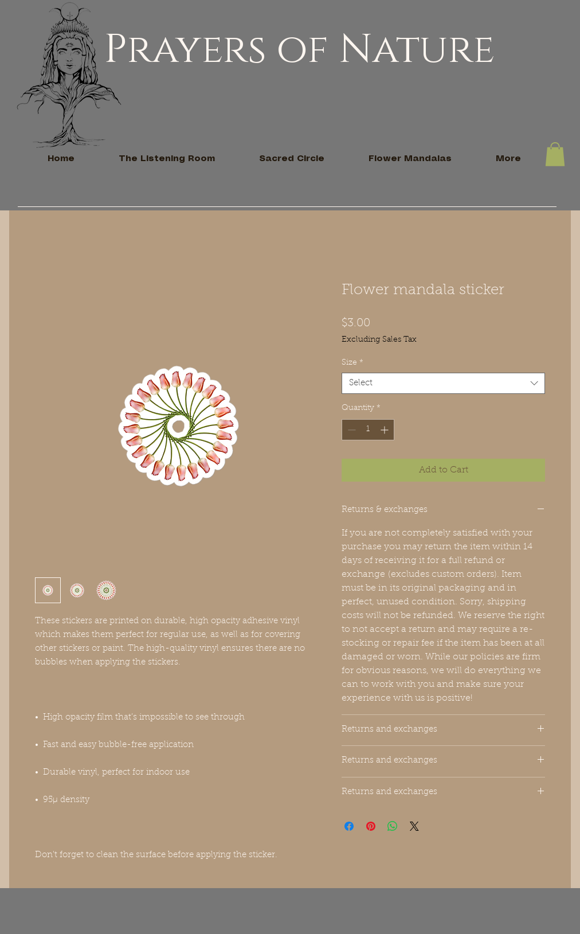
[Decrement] (350, 430)
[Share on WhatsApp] (392, 826)
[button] (555, 154)
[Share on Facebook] (349, 826)
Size (352, 363)
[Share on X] (414, 826)
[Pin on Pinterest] (371, 826)
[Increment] (385, 430)
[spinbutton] (368, 430)
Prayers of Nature (299, 50)
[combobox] (443, 383)
